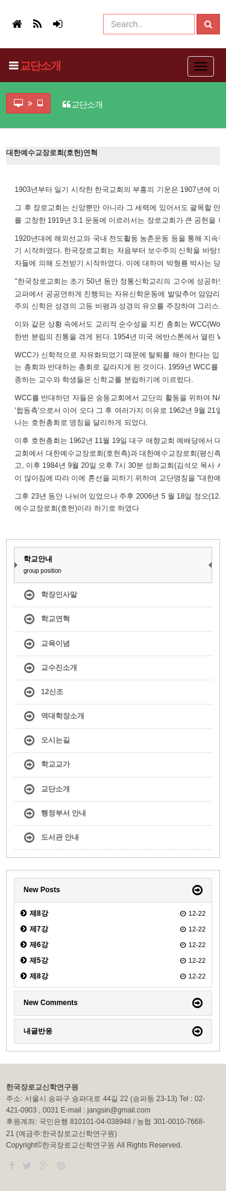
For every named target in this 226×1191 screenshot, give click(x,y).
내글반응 (38, 1031)
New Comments (51, 1002)
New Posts (42, 890)
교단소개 (40, 66)
